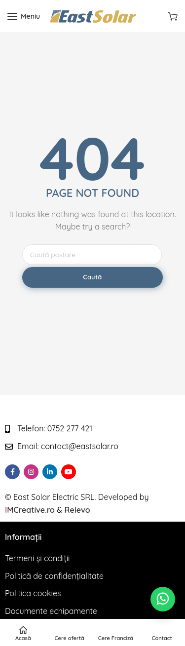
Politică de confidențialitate (54, 576)
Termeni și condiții (37, 558)
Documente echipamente (51, 611)
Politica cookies (33, 593)
